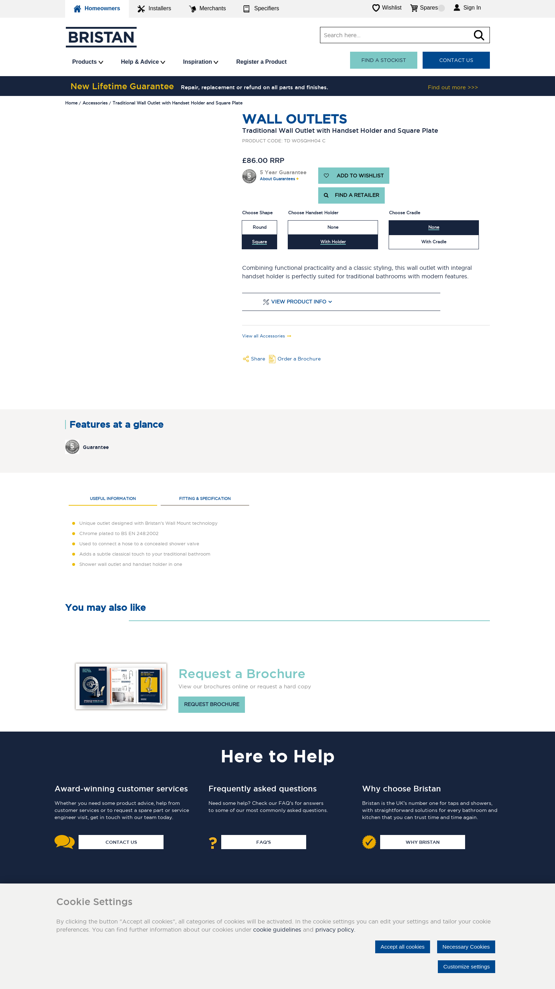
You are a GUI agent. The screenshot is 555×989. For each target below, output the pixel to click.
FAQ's (263, 842)
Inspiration (200, 62)
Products (87, 62)
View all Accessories (263, 336)
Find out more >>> (453, 87)
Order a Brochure (299, 359)
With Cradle (433, 241)
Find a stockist (383, 60)
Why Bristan (423, 842)
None (332, 227)
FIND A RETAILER (351, 195)
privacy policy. (335, 929)
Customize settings (466, 967)
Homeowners (97, 8)
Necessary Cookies (465, 947)
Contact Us (456, 60)
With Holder (333, 241)
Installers (154, 8)
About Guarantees (277, 179)
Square (259, 241)
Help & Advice (143, 62)
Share (258, 359)
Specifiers (261, 8)
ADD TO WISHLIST (354, 175)
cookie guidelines (277, 929)
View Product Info (298, 302)
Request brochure (211, 704)
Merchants (207, 8)
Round (260, 227)
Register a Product (261, 62)
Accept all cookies (399, 947)
